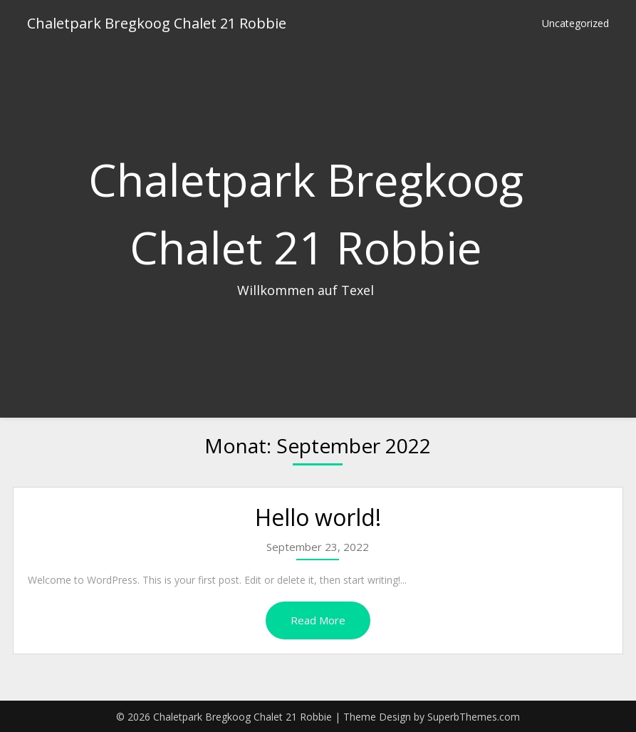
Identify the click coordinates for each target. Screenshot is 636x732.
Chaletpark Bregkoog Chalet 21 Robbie (156, 23)
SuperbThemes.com (473, 716)
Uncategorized (575, 23)
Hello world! (318, 517)
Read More (318, 620)
